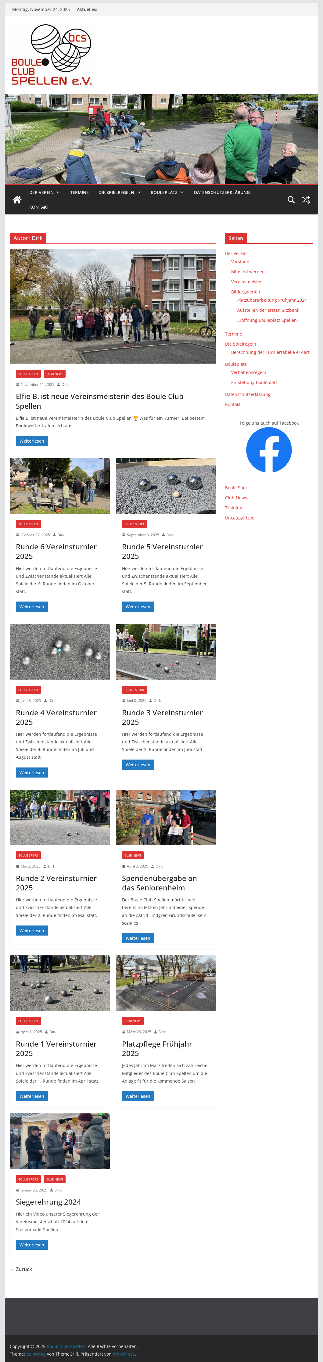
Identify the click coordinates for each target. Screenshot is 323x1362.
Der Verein (41, 192)
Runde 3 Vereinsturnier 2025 (162, 717)
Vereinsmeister (246, 282)
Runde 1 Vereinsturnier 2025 (56, 1048)
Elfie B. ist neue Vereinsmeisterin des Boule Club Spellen (100, 401)
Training (233, 508)
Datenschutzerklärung (222, 192)
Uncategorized (240, 518)
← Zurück (21, 1269)
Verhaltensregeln (248, 372)
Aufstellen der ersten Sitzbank (268, 310)
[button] (57, 192)
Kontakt (39, 207)
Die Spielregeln (116, 192)
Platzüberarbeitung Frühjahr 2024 (272, 300)
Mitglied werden (248, 272)
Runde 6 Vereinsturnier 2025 (56, 551)
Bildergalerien (245, 292)
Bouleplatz (164, 192)
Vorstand (240, 261)
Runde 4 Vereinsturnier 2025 (56, 717)
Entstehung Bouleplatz (254, 382)
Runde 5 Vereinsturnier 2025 (162, 551)
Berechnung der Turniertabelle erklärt (270, 352)
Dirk (65, 384)
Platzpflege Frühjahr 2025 (157, 1048)
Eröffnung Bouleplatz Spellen (267, 320)
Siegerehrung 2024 (48, 1202)
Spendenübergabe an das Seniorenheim (159, 883)
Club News (54, 374)
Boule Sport (28, 374)
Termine (79, 192)
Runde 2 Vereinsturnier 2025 (56, 883)
